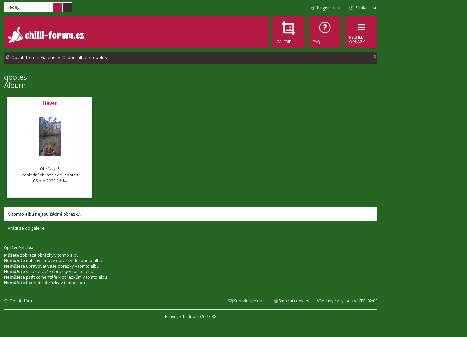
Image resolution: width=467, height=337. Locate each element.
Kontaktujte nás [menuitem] (249, 301)
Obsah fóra (20, 301)
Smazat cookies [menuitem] (293, 301)
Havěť (50, 103)
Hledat (57, 7)
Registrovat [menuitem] (329, 8)
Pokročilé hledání (67, 7)
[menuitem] (325, 32)
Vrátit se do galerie (26, 228)
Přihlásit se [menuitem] (365, 8)
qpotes (15, 76)
